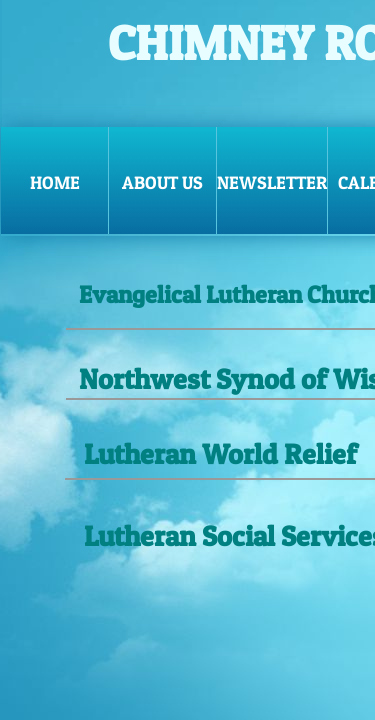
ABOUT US (162, 182)
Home (55, 182)
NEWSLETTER (272, 182)
